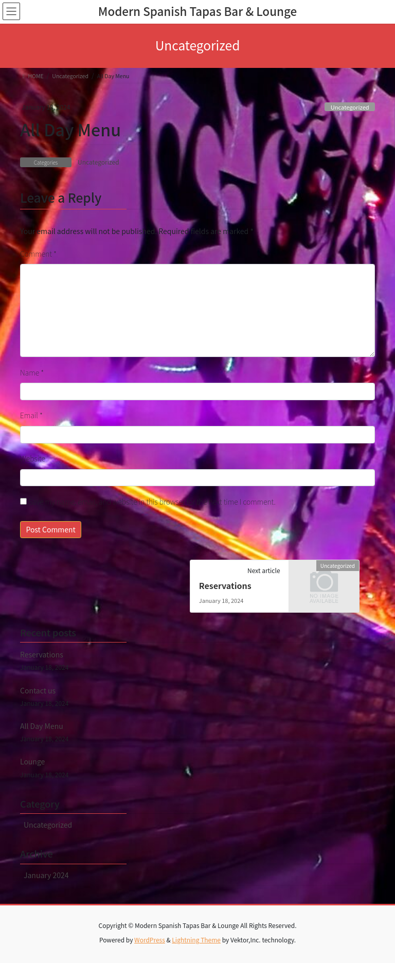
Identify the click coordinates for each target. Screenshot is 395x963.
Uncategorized (350, 107)
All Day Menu (41, 726)
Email (31, 415)
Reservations (225, 585)
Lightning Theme (196, 939)
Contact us (38, 690)
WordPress (149, 939)
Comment (38, 253)
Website (32, 458)
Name (32, 372)
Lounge (32, 761)
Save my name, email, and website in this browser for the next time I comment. (152, 501)
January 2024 (46, 875)
